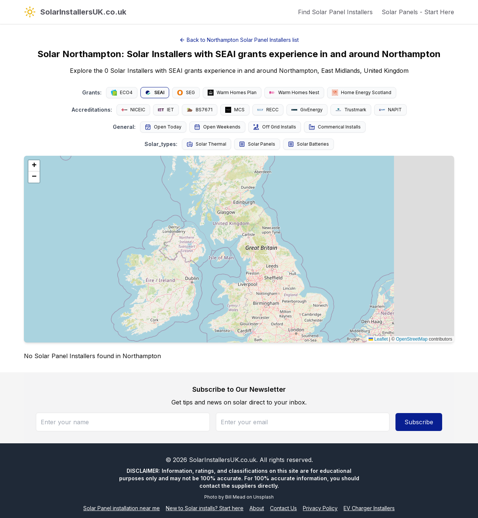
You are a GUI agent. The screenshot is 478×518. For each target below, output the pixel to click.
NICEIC (133, 109)
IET (166, 109)
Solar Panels (257, 144)
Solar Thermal (206, 144)
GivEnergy (307, 109)
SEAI (154, 93)
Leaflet (378, 339)
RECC (268, 109)
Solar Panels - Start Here (418, 12)
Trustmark (350, 110)
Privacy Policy (320, 508)
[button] (34, 165)
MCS (235, 110)
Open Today (163, 127)
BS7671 (199, 109)
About (256, 508)
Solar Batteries (308, 144)
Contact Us (283, 508)
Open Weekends (217, 127)
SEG (186, 93)
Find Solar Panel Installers (335, 12)
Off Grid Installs (274, 127)
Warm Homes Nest (294, 92)
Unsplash (263, 497)
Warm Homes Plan (232, 93)
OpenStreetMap (412, 339)
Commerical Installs (335, 127)
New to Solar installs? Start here (204, 508)
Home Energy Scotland (361, 93)
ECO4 (122, 93)
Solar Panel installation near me (121, 508)
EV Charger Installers (369, 508)
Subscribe (418, 422)
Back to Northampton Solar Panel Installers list (239, 40)
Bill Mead (235, 497)
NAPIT (390, 109)
